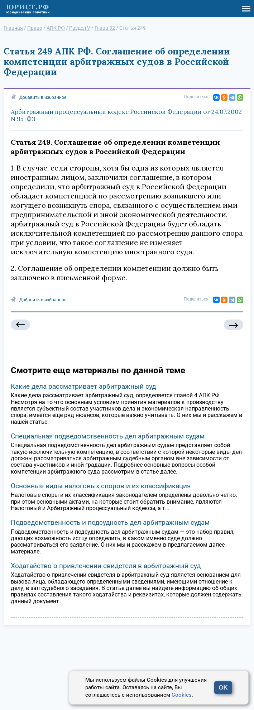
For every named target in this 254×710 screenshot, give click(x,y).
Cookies (182, 695)
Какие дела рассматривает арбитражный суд (83, 386)
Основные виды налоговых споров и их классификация (101, 486)
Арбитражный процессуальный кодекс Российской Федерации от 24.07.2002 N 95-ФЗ (126, 115)
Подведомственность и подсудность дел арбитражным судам (110, 522)
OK (223, 687)
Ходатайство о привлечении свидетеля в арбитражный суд (106, 566)
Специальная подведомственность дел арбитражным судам (108, 436)
